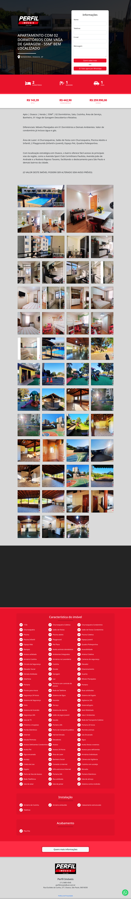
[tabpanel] (65, 475)
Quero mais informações (65, 849)
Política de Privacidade (65, 896)
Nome (76, 19)
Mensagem (78, 46)
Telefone (77, 28)
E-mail (76, 37)
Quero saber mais (90, 60)
